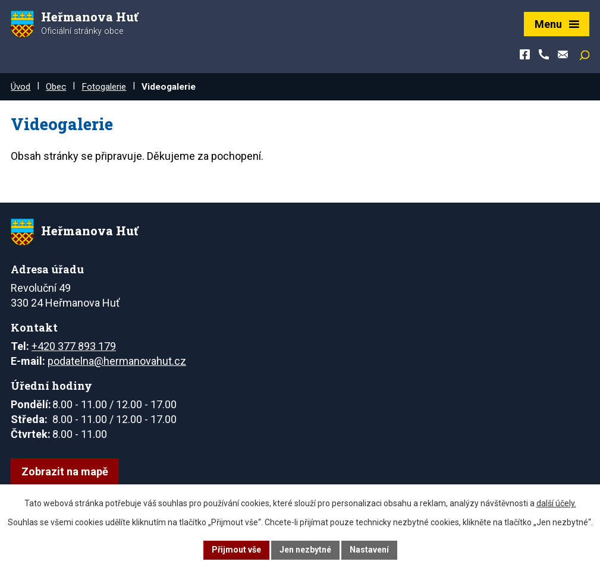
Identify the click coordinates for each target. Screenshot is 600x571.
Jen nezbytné (305, 549)
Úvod (20, 86)
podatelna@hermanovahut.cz (117, 361)
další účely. (556, 503)
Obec (56, 86)
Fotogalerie (103, 86)
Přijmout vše (236, 549)
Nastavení (369, 549)
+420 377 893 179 (74, 346)
